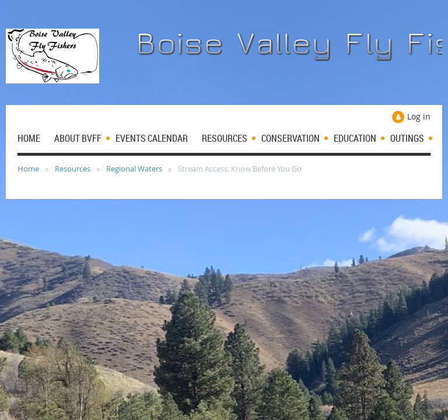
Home (28, 168)
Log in (418, 116)
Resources (72, 168)
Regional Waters (134, 168)
